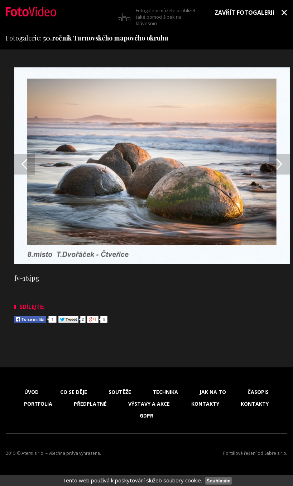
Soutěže (120, 392)
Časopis (258, 392)
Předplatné (90, 404)
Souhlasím (218, 480)
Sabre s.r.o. (275, 453)
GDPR (146, 416)
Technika (165, 392)
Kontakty (205, 404)
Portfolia (38, 404)
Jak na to (213, 392)
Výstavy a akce (149, 404)
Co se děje (73, 392)
